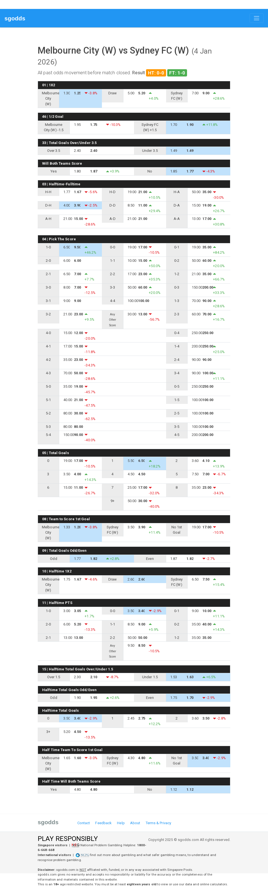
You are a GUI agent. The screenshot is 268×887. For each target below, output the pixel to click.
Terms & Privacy (158, 823)
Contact (83, 823)
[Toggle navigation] (257, 18)
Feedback (103, 823)
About (135, 823)
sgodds (14, 18)
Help (121, 823)
